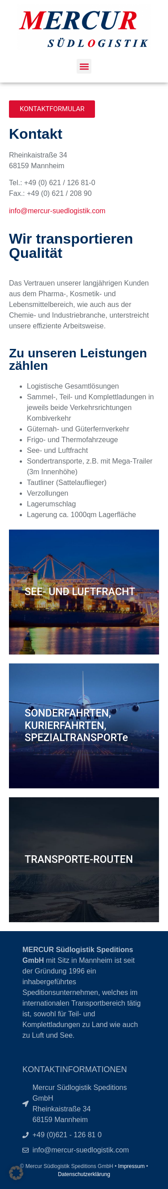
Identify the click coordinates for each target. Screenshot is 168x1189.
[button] (84, 66)
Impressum (131, 1166)
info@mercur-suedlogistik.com (57, 211)
